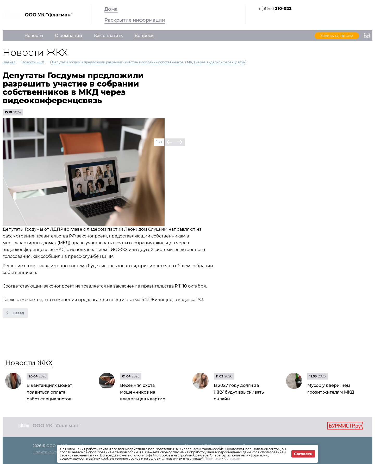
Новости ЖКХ (33, 62)
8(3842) (275, 8)
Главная (9, 62)
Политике (212, 458)
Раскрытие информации (134, 20)
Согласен (303, 453)
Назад (18, 313)
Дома (111, 9)
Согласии (232, 458)
